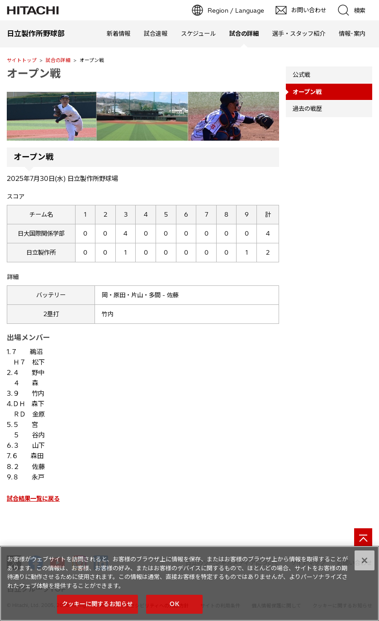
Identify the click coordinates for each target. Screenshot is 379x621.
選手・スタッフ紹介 (298, 33)
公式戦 (301, 74)
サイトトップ (22, 60)
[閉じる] (364, 560)
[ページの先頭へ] (363, 537)
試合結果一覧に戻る (33, 498)
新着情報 (118, 33)
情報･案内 (352, 33)
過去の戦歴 (307, 108)
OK (174, 603)
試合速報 (155, 33)
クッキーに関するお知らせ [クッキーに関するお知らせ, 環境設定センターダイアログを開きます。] (97, 603)
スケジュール (198, 33)
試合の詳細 (58, 60)
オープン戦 (34, 73)
